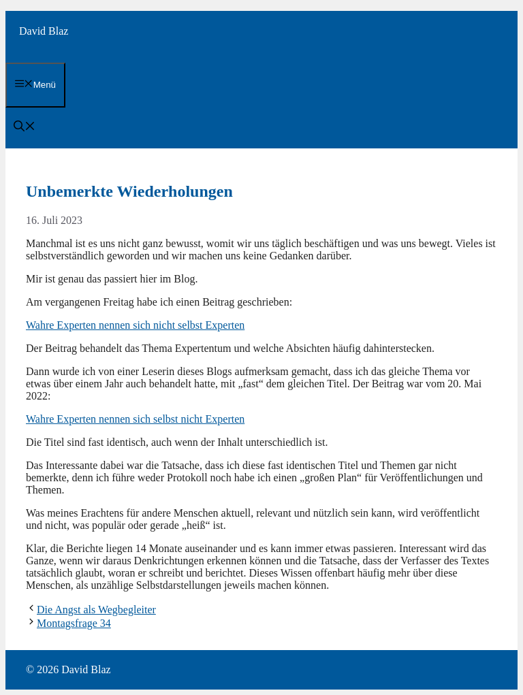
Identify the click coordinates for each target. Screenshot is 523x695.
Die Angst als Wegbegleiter (96, 609)
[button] (24, 127)
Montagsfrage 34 (74, 623)
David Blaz (43, 31)
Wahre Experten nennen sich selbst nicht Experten (135, 419)
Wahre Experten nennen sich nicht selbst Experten (135, 325)
